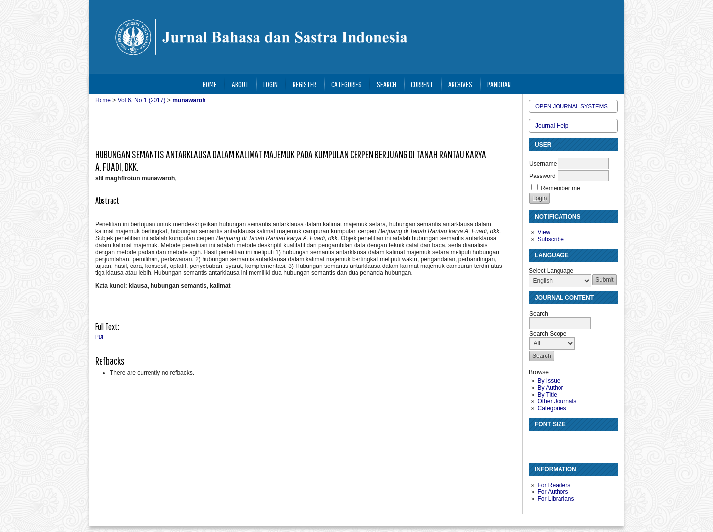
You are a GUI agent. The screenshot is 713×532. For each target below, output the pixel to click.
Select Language (551, 270)
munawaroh (188, 100)
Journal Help (551, 125)
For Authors (552, 491)
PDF (100, 337)
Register (304, 84)
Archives (460, 84)
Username (543, 163)
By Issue (548, 380)
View (543, 232)
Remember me (560, 188)
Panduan (499, 84)
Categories (551, 408)
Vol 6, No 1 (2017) (142, 100)
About (240, 84)
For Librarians (555, 498)
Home (210, 84)
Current (422, 84)
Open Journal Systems (571, 106)
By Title (547, 394)
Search (386, 84)
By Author (550, 387)
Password (542, 176)
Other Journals (556, 401)
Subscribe (550, 239)
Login (270, 84)
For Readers (553, 485)
